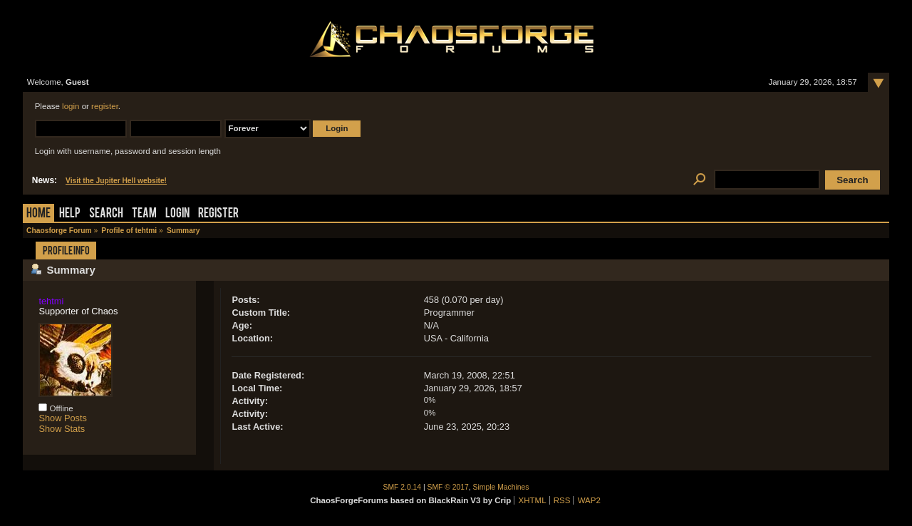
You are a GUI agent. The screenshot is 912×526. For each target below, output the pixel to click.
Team (144, 214)
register (104, 106)
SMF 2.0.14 (402, 487)
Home (38, 214)
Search (106, 214)
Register (218, 214)
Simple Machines (501, 487)
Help (70, 214)
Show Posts (62, 418)
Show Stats (61, 428)
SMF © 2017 (448, 487)
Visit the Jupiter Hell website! (116, 181)
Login (177, 214)
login (70, 106)
